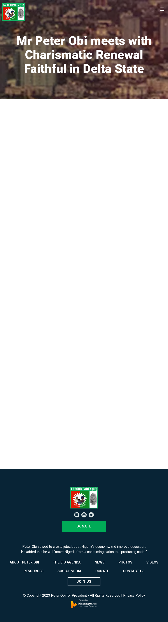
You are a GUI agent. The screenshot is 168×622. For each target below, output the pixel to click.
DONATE (84, 526)
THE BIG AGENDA (67, 562)
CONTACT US (134, 571)
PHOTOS (125, 562)
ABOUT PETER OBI (24, 562)
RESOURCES (34, 571)
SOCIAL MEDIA (69, 571)
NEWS (100, 562)
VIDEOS (152, 562)
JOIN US (84, 581)
